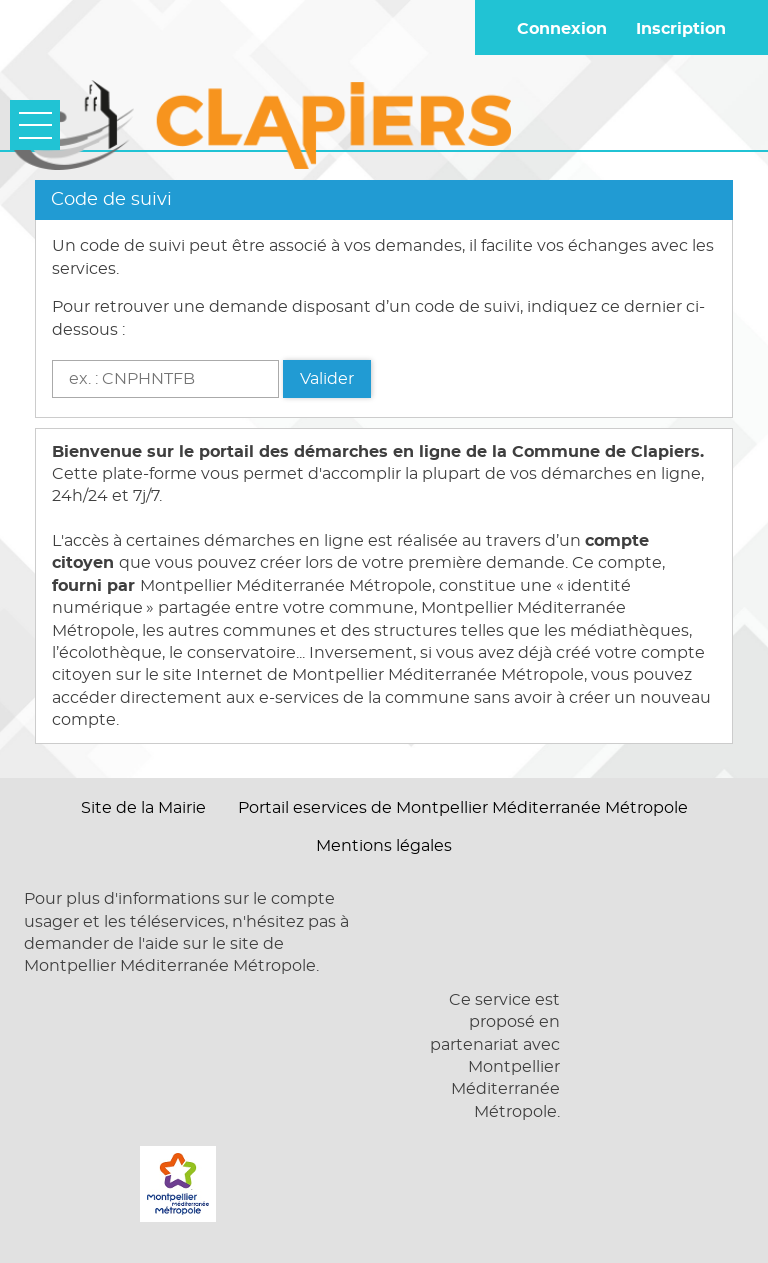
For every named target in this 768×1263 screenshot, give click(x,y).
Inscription (681, 29)
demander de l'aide (101, 944)
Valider (327, 379)
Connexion (562, 29)
